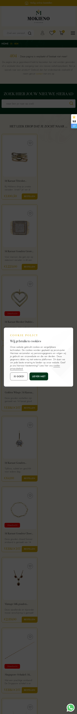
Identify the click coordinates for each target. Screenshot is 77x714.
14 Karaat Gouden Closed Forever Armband (57, 322)
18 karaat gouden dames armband (56, 534)
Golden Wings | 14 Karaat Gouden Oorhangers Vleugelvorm (57, 251)
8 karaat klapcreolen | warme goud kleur (17, 534)
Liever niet (38, 376)
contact (39, 73)
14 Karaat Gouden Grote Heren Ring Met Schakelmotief (56, 181)
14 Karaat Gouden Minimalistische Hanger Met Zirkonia (18, 322)
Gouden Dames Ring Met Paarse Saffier (57, 463)
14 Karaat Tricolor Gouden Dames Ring (16, 181)
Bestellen (29, 196)
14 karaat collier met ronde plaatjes (16, 463)
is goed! (19, 376)
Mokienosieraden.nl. (35, 697)
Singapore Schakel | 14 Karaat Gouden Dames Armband (56, 392)
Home (5, 43)
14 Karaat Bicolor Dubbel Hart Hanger (19, 251)
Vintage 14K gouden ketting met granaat (16, 392)
